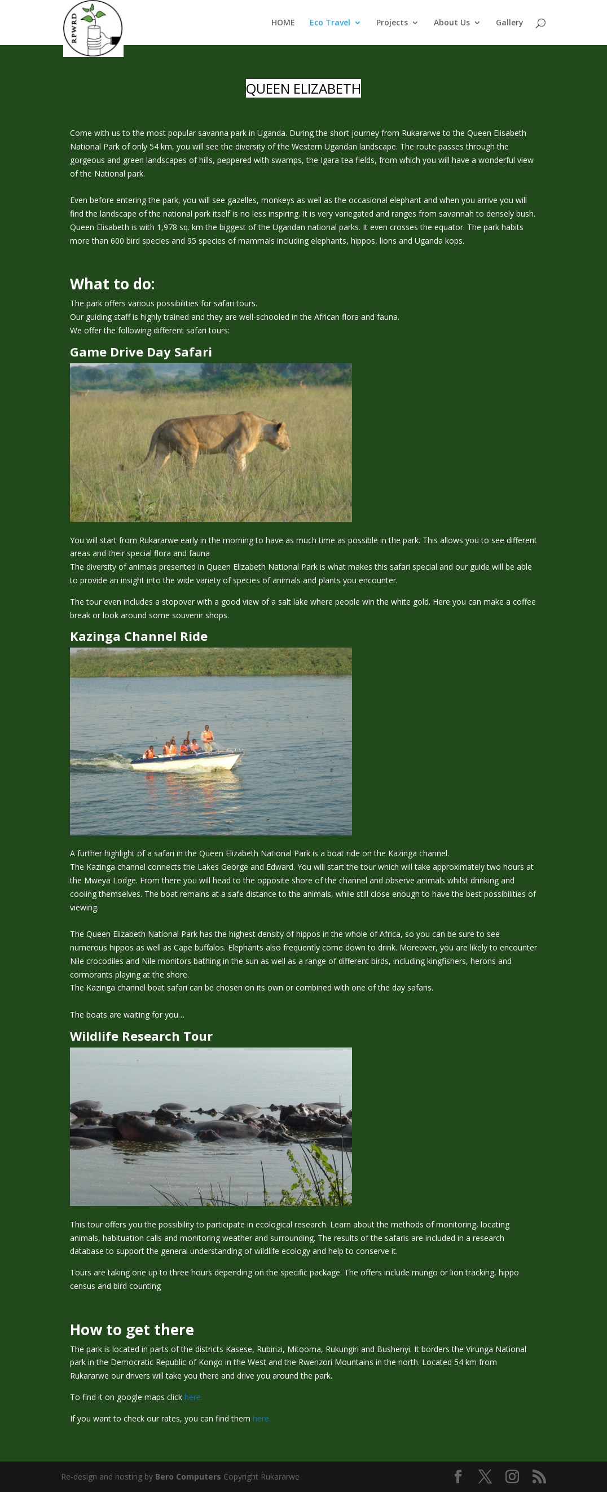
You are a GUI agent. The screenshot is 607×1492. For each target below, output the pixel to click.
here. (193, 1397)
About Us (452, 23)
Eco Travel (330, 23)
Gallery (510, 23)
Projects (392, 23)
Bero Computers (188, 1476)
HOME (283, 23)
